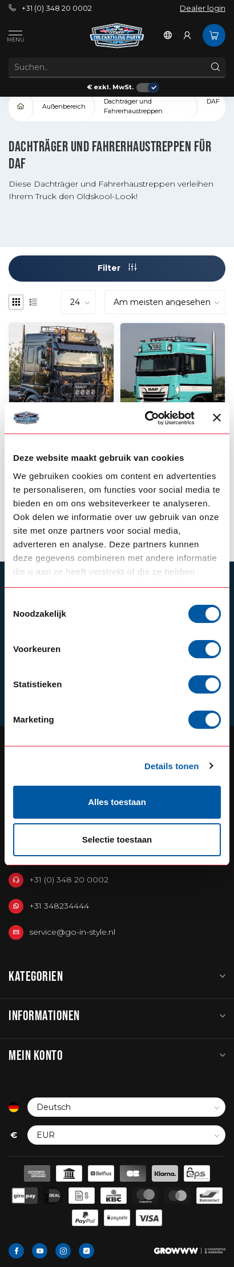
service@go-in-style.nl (72, 932)
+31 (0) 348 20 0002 (50, 8)
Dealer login (202, 8)
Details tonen (171, 766)
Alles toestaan (117, 802)
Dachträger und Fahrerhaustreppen (133, 106)
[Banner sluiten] (217, 418)
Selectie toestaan (117, 839)
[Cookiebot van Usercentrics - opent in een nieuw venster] (147, 418)
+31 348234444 (59, 906)
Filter (117, 268)
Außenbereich (64, 106)
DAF (213, 101)
